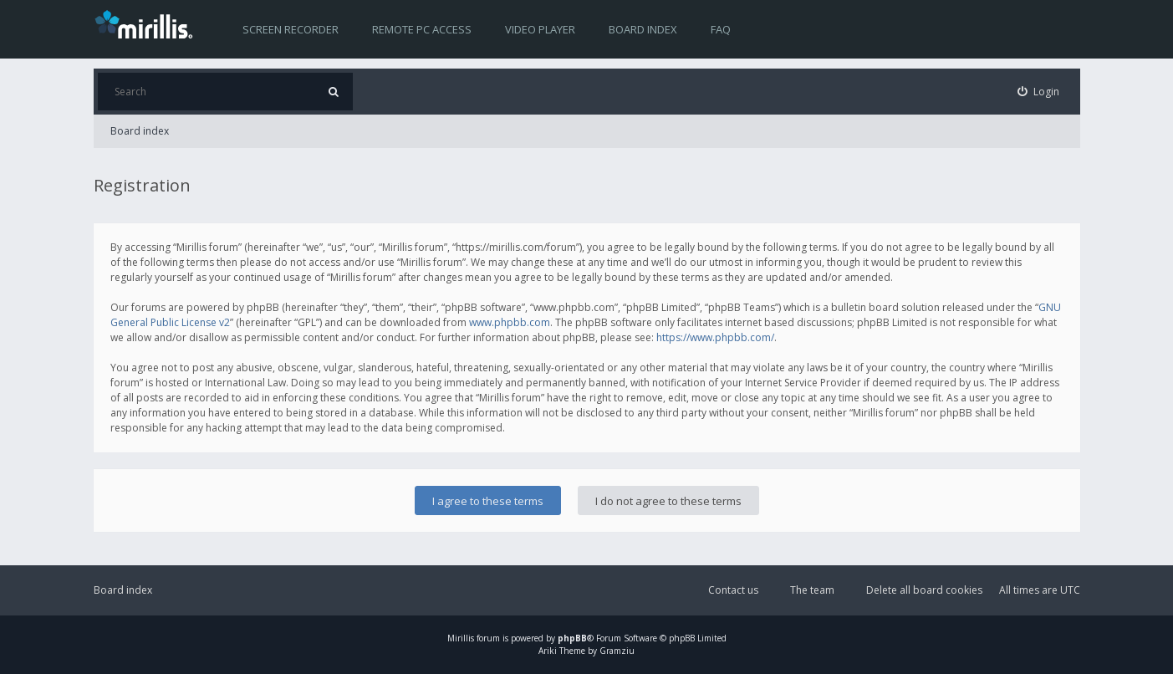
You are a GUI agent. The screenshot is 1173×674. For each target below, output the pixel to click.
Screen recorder (290, 29)
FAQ (721, 29)
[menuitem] (1038, 91)
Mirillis (460, 638)
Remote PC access (422, 29)
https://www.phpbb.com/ (715, 337)
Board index (643, 29)
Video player (540, 29)
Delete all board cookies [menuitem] (924, 590)
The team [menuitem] (812, 590)
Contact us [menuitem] (733, 590)
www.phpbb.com (509, 322)
